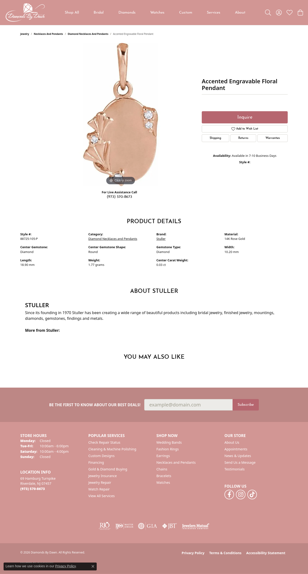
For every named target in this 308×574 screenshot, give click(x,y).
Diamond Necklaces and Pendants (88, 34)
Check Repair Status (104, 442)
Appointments (235, 449)
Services (213, 13)
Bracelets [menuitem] (163, 476)
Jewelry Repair (99, 482)
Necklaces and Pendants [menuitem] (176, 462)
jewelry (24, 34)
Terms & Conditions (225, 553)
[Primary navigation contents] (155, 12)
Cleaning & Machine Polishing (112, 449)
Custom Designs (101, 455)
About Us (231, 442)
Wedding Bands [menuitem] (169, 442)
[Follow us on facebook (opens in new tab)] (229, 494)
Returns (243, 138)
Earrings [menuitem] (163, 455)
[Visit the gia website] (147, 526)
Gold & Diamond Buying (107, 469)
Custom (185, 13)
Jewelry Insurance (102, 476)
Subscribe (246, 405)
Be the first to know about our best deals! (95, 405)
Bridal (99, 13)
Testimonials (234, 469)
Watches (157, 13)
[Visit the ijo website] (124, 526)
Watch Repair (99, 489)
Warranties (273, 138)
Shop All (72, 13)
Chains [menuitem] (161, 469)
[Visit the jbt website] (169, 526)
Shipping (215, 138)
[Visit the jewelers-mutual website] (195, 526)
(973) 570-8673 (119, 197)
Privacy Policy (193, 553)
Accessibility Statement (265, 553)
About (240, 13)
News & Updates (237, 455)
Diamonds (127, 13)
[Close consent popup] (92, 566)
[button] (268, 12)
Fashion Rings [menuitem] (167, 449)
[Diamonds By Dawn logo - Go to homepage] (25, 12)
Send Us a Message (239, 462)
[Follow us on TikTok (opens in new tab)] (252, 494)
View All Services (101, 496)
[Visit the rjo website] (105, 526)
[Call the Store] (32, 488)
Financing (96, 462)
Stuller (161, 239)
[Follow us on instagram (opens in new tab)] (240, 494)
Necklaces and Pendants (48, 34)
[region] (120, 114)
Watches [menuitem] (163, 482)
